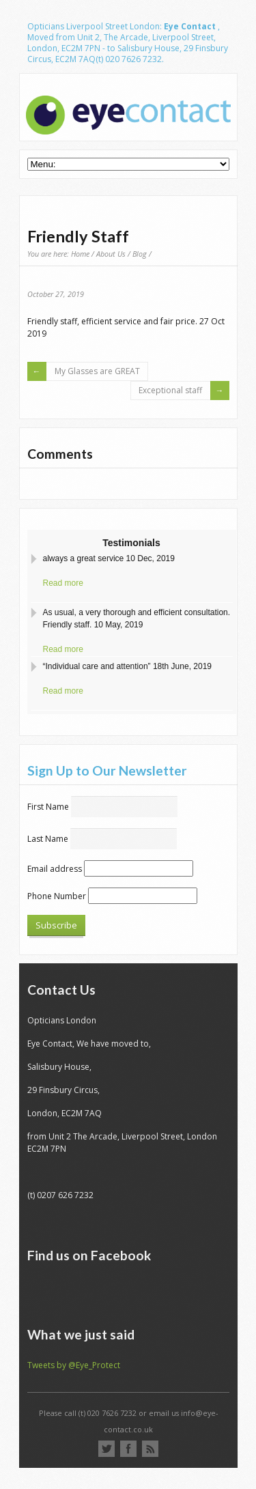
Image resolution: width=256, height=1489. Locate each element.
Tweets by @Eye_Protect (73, 1365)
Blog (139, 254)
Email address (54, 869)
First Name (48, 806)
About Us (111, 254)
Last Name (47, 839)
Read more (63, 583)
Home (80, 254)
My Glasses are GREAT (97, 371)
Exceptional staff (170, 390)
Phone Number (56, 896)
